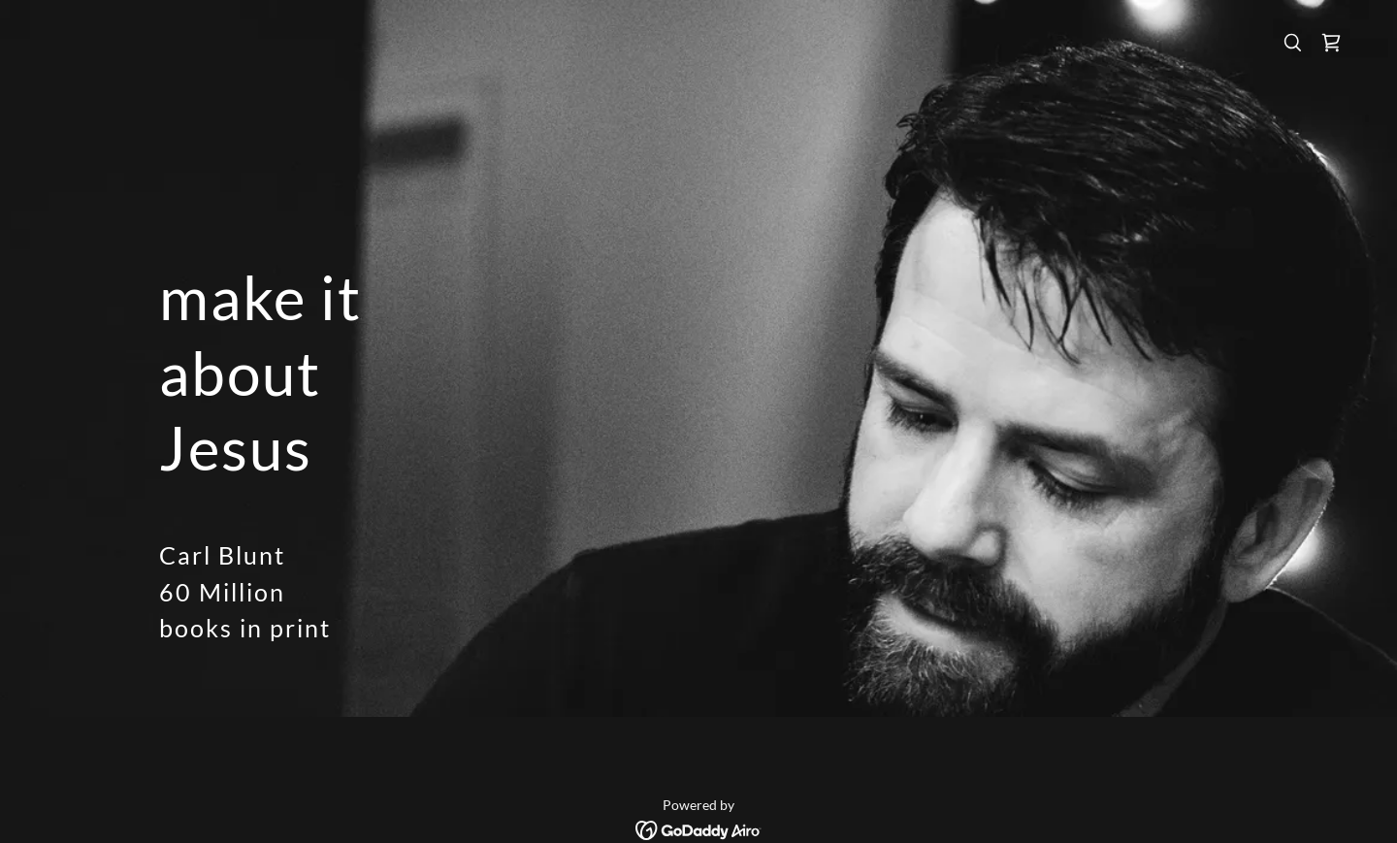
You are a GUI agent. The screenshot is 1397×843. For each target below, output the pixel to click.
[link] (1331, 42)
